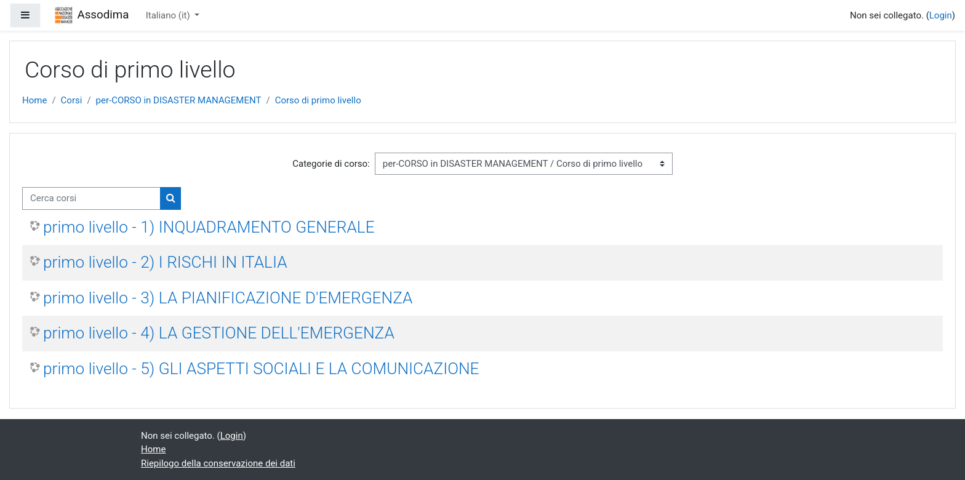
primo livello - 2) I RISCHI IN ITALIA (165, 262)
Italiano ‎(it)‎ (169, 15)
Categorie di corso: (330, 163)
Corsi (71, 100)
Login (940, 15)
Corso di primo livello (318, 100)
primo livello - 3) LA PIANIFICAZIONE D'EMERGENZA (227, 298)
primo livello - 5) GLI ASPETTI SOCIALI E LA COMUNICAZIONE (261, 368)
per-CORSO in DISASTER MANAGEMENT (179, 100)
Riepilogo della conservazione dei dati (218, 463)
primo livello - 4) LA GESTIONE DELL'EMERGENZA (218, 333)
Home (34, 100)
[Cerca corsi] (91, 198)
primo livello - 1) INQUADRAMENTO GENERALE (209, 227)
